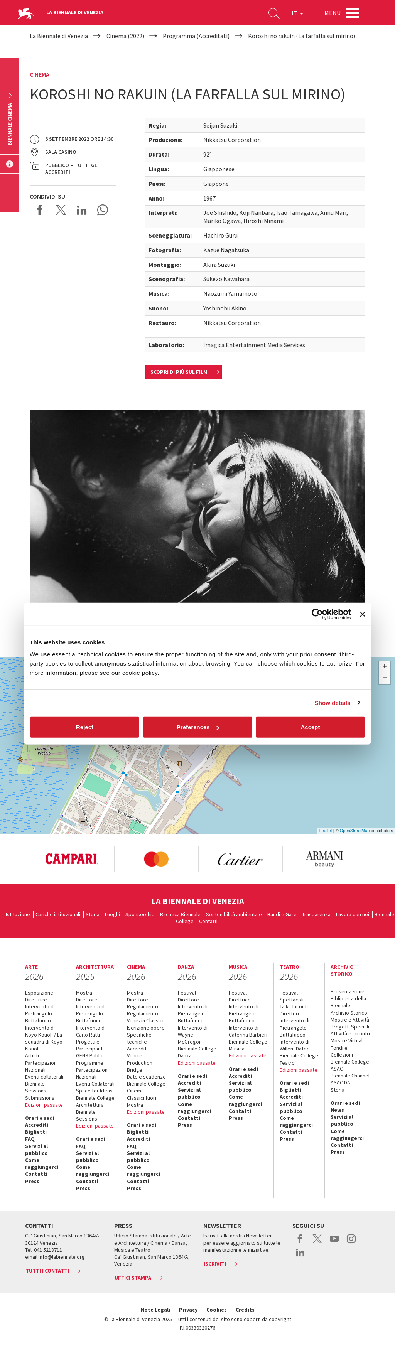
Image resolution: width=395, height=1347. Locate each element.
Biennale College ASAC (350, 1065)
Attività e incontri (350, 1033)
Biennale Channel (350, 1075)
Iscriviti (215, 1263)
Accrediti (36, 1124)
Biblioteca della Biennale (348, 1002)
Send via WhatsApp (102, 209)
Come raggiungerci (41, 1163)
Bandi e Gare (282, 914)
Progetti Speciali (350, 1026)
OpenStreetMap (355, 830)
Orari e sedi (39, 1117)
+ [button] (384, 667)
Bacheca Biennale (180, 914)
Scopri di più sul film (179, 371)
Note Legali (155, 1309)
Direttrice (36, 999)
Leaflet (325, 830)
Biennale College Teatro (299, 1059)
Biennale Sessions (35, 1087)
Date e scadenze (146, 1076)
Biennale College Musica (248, 1045)
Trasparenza (316, 914)
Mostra (84, 992)
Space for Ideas (94, 1090)
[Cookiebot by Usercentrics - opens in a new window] (317, 614)
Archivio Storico (349, 1012)
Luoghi (112, 914)
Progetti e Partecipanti (90, 1045)
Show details (333, 702)
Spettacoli (292, 999)
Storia (93, 914)
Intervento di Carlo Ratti (91, 1031)
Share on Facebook (40, 209)
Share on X (61, 209)
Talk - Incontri (295, 1006)
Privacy (188, 1309)
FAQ (30, 1138)
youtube (334, 1243)
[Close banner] (362, 614)
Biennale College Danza (197, 1052)
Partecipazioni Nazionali (41, 1066)
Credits (245, 1309)
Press (32, 1181)
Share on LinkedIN (81, 209)
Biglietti (36, 1131)
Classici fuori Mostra (141, 1101)
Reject (84, 727)
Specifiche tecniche (139, 1038)
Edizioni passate (44, 1104)
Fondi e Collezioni (342, 1051)
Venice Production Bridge (139, 1062)
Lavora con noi (352, 914)
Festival (187, 992)
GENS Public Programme (89, 1059)
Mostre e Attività (350, 1019)
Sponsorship (140, 914)
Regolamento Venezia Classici (145, 1017)
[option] (72, 859)
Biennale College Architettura (95, 1101)
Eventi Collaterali (95, 1083)
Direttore (86, 999)
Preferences (198, 727)
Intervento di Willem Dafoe (295, 1045)
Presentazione (348, 991)
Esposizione (39, 992)
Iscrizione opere (146, 1027)
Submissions (39, 1097)
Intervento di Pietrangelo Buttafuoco (40, 1013)
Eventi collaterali (44, 1076)
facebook (300, 1243)
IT (297, 13)
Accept (310, 727)
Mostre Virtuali (347, 1040)
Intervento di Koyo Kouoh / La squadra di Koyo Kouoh (43, 1038)
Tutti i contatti (47, 1270)
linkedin (300, 1256)
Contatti (208, 921)
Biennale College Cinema (146, 1087)
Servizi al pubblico (36, 1149)
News (337, 1109)
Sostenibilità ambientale (234, 914)
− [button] (384, 678)
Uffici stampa (133, 1277)
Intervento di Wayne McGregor (193, 1034)
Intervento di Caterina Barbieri (248, 1031)
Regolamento (142, 1006)
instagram (351, 1243)
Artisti (32, 1055)
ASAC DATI (342, 1082)
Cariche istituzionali (57, 914)
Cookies (216, 1309)
